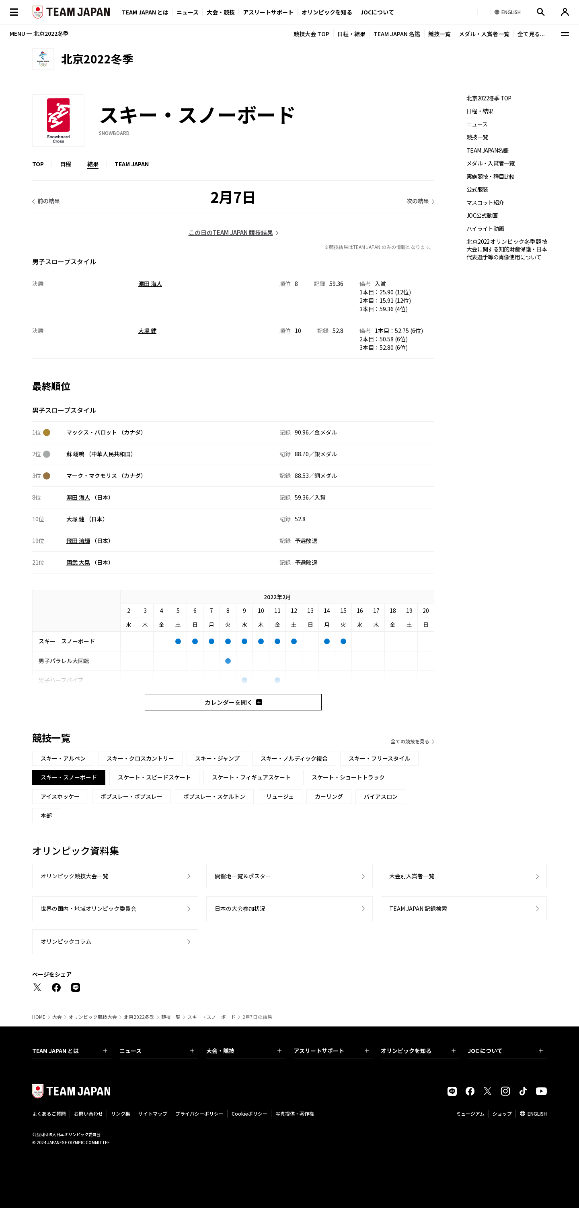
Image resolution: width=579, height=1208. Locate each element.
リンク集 (120, 1113)
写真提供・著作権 (294, 1113)
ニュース (188, 12)
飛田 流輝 (78, 541)
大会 (57, 1017)
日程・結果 (351, 34)
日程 (65, 164)
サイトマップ (152, 1113)
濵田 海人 (150, 284)
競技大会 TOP (311, 34)
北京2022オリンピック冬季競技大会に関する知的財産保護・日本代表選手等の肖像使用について (506, 249)
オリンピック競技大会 (93, 1017)
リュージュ (280, 796)
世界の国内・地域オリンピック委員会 (88, 908)
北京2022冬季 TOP (488, 98)
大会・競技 (243, 1051)
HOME (38, 1017)
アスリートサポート (268, 12)
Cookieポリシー (249, 1113)
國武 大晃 (78, 562)
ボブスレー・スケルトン (214, 796)
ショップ (502, 1113)
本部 (46, 815)
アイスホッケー (60, 796)
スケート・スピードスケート (154, 777)
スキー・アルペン (63, 758)
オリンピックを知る (327, 12)
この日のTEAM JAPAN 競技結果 (231, 232)
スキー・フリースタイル (379, 758)
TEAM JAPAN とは (69, 1051)
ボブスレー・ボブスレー (131, 796)
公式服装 (477, 189)
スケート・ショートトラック (348, 777)
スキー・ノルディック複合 (294, 758)
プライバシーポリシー (199, 1113)
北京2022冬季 (139, 1017)
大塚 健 (147, 330)
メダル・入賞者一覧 (484, 34)
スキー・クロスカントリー (140, 758)
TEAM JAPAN (132, 164)
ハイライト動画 (485, 229)
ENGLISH (537, 1113)
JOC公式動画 (481, 215)
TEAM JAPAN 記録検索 (418, 908)
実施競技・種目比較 (490, 176)
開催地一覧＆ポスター (243, 876)
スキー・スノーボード (211, 1017)
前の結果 (48, 201)
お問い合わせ (88, 1113)
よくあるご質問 (49, 1113)
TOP (38, 164)
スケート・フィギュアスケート (251, 777)
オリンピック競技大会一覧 (74, 876)
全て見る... (531, 34)
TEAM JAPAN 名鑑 (397, 34)
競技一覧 (439, 34)
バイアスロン (381, 796)
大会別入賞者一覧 (411, 876)
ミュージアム (470, 1113)
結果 (93, 164)
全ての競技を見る (410, 741)
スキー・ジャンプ (217, 758)
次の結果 (418, 201)
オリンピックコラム (66, 941)
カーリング (329, 796)
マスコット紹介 (485, 202)
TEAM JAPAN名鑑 (487, 150)
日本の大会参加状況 (240, 908)
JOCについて (377, 12)
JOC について (505, 1051)
